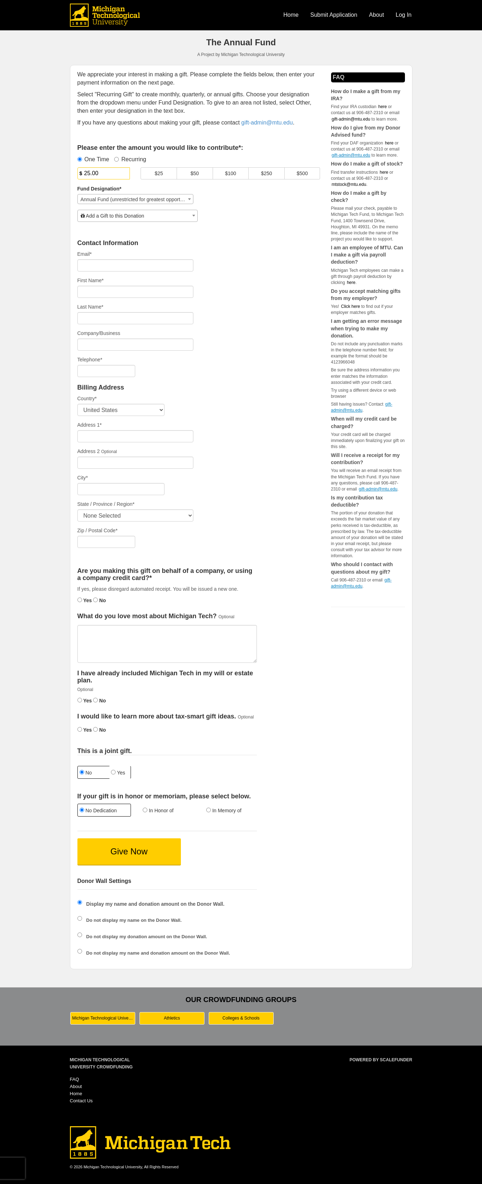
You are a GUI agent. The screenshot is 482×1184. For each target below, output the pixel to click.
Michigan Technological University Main (103, 1018)
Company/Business (99, 333)
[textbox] (137, 216)
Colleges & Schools (240, 1018)
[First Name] (135, 292)
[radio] (104, 811)
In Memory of (224, 810)
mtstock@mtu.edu (349, 184)
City (82, 478)
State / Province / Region (106, 504)
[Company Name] (135, 345)
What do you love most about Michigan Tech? (147, 616)
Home (291, 15)
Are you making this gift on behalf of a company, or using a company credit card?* (165, 574)
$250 (266, 173)
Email (84, 254)
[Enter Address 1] (135, 436)
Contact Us (81, 1100)
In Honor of (158, 810)
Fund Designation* (99, 189)
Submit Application (333, 15)
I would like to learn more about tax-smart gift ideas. (156, 716)
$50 (195, 173)
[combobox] (135, 199)
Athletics (172, 1018)
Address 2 (88, 451)
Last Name (90, 307)
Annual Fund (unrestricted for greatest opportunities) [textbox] (137, 199)
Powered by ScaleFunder (381, 1059)
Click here (350, 306)
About (376, 15)
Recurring (130, 159)
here (351, 282)
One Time (93, 159)
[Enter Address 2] (135, 463)
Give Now (128, 851)
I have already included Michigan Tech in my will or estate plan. (165, 677)
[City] (120, 489)
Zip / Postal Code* (97, 530)
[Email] (135, 265)
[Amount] (103, 173)
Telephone (89, 359)
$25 (158, 173)
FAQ (74, 1079)
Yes (84, 600)
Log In (403, 15)
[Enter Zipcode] (106, 542)
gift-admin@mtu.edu (351, 119)
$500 (302, 173)
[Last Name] (135, 318)
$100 (230, 173)
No (99, 600)
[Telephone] (106, 371)
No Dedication (98, 810)
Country (87, 398)
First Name (90, 280)
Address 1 (89, 425)
